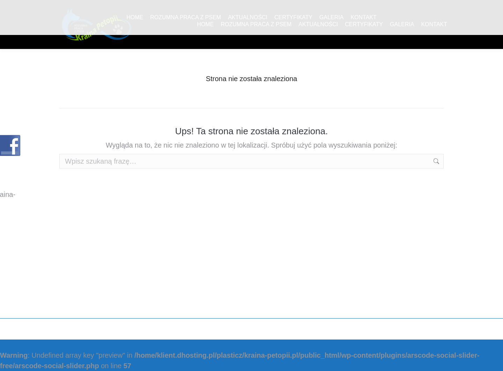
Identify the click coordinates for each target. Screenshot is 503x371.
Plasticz (432, 329)
